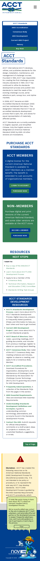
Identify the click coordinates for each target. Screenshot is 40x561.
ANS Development (20, 36)
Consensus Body (20, 32)
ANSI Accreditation (20, 28)
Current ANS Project (20, 40)
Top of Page (30, 444)
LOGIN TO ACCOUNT (20, 185)
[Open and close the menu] (30, 7)
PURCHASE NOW (20, 191)
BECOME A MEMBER (20, 230)
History (20, 44)
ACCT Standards (20, 23)
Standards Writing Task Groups (21, 290)
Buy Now (20, 49)
